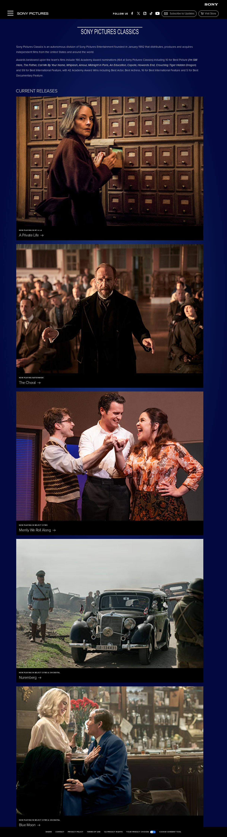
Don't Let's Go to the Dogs (39, 732)
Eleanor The (35, 670)
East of (93, 670)
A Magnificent (35, 512)
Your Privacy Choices (141, 832)
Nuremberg (125, 251)
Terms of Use (93, 832)
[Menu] (10, 13)
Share (49, 832)
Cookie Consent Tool (170, 832)
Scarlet (26, 430)
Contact (60, 832)
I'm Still (158, 795)
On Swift (161, 730)
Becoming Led (103, 795)
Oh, (153, 670)
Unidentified (126, 512)
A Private (31, 169)
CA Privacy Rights (113, 832)
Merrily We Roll (37, 251)
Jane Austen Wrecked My (108, 730)
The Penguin (37, 795)
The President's (132, 430)
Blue (29, 332)
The (125, 169)
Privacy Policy (75, 832)
